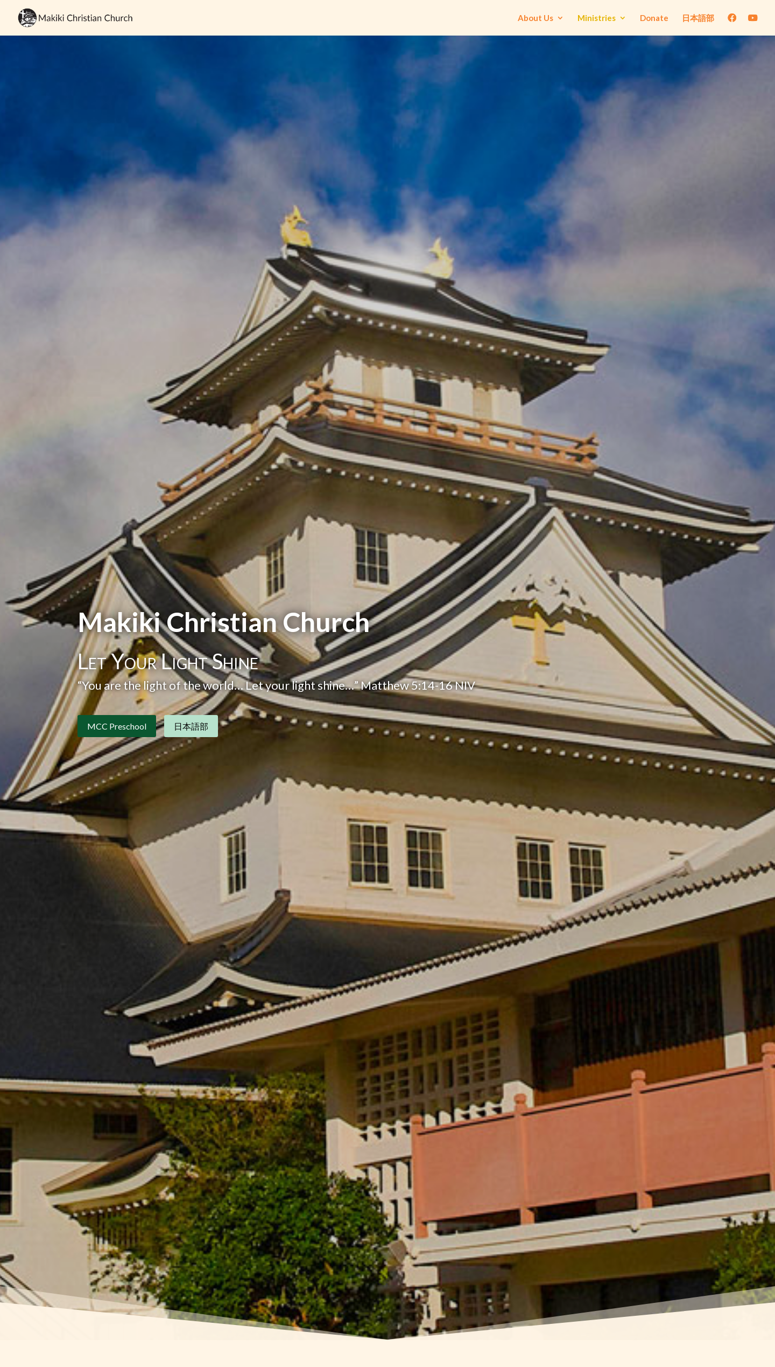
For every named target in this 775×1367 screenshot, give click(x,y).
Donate (654, 18)
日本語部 (698, 18)
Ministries (596, 18)
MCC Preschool (116, 729)
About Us (535, 18)
